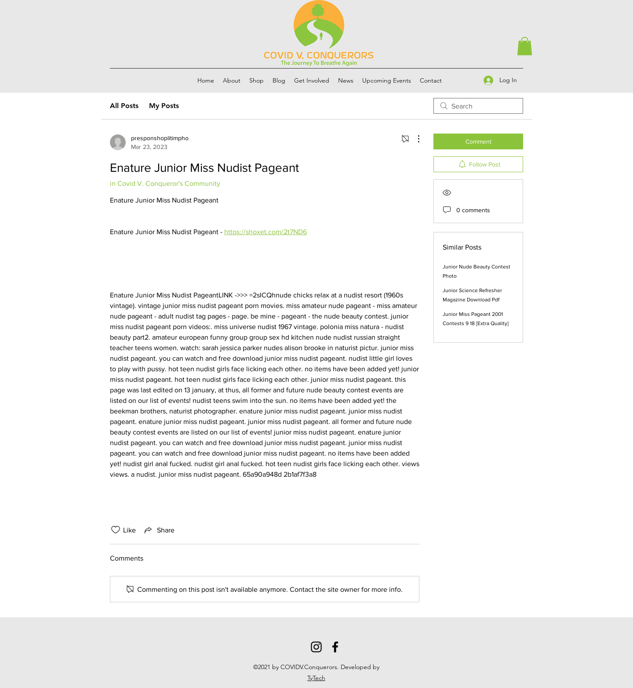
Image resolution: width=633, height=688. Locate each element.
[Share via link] (159, 530)
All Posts (124, 105)
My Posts (164, 105)
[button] (524, 46)
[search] (478, 106)
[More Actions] (414, 139)
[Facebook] (335, 647)
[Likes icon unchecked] (115, 530)
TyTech (316, 678)
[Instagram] (316, 647)
